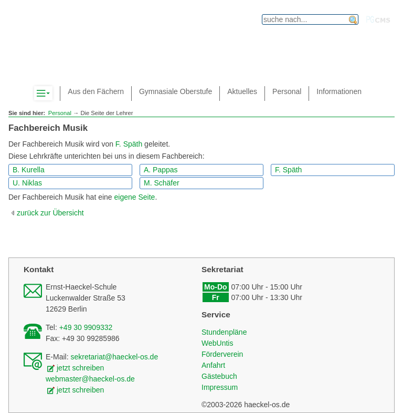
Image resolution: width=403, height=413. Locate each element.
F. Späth (128, 144)
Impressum (220, 387)
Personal (59, 113)
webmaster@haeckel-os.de (90, 379)
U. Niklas (27, 183)
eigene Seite (134, 197)
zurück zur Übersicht (50, 213)
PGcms (378, 19)
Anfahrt (213, 365)
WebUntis (217, 343)
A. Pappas (161, 170)
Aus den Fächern (96, 91)
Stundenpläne (224, 332)
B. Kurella (29, 170)
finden (353, 20)
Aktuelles (242, 91)
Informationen (339, 91)
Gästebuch (219, 376)
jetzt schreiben (80, 368)
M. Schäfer (161, 183)
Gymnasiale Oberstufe (175, 91)
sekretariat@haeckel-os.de (114, 357)
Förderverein (222, 354)
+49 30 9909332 (86, 327)
